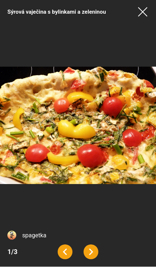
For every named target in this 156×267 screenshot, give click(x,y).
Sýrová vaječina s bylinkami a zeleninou (56, 12)
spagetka (34, 235)
